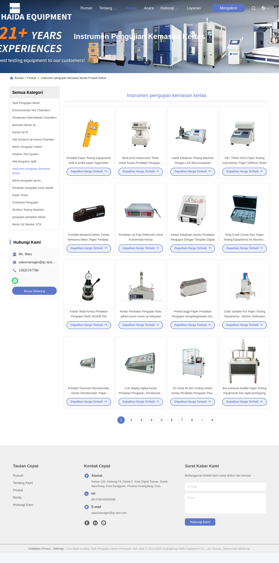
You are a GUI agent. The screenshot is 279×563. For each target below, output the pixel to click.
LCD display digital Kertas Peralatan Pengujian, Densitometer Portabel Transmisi (141, 402)
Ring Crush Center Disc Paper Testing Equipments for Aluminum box (244, 244)
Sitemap (58, 558)
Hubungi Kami (170, 8)
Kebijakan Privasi (39, 558)
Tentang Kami (109, 8)
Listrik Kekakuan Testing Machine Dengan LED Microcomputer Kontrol (193, 165)
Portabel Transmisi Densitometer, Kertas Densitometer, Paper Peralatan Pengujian (89, 402)
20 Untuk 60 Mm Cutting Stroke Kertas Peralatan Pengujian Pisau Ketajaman (192, 402)
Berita (17, 507)
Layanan (194, 8)
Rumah (86, 8)
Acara (148, 8)
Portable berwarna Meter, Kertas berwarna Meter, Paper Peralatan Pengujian (89, 244)
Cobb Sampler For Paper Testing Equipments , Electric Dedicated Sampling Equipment (244, 323)
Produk (131, 8)
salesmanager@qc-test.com (39, 262)
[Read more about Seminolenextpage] (202, 430)
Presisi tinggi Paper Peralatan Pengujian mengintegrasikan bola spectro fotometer (193, 323)
